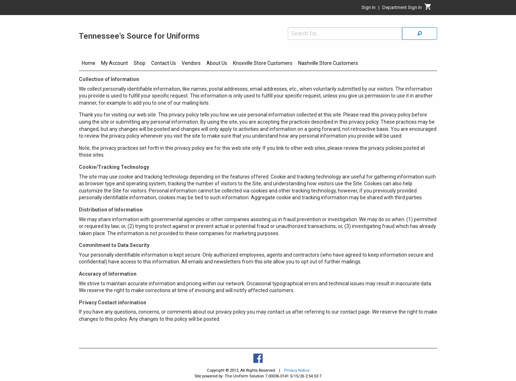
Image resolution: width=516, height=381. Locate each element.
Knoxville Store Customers (262, 63)
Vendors (191, 63)
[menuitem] (88, 64)
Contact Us (163, 63)
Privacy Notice (297, 370)
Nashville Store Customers (328, 63)
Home (88, 63)
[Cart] (428, 8)
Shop (139, 63)
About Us (216, 63)
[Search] (419, 33)
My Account (114, 63)
